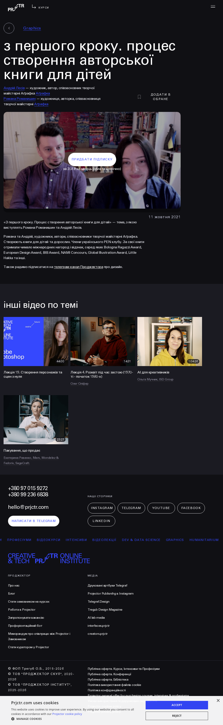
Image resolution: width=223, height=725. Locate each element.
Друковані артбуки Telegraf (107, 585)
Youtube (161, 508)
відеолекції (113, 540)
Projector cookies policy (104, 706)
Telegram (131, 508)
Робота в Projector (21, 610)
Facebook (191, 508)
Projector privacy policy (104, 712)
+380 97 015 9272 (28, 488)
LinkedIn (101, 521)
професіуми (27, 540)
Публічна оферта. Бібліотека (108, 679)
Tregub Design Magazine (105, 610)
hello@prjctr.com (28, 507)
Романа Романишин (19, 98)
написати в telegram (34, 521)
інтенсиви (84, 540)
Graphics (32, 28)
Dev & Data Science (149, 540)
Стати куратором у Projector (28, 647)
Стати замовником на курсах (28, 601)
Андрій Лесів (14, 88)
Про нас (14, 585)
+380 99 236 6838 (28, 494)
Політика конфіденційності (107, 690)
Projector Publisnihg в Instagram (111, 593)
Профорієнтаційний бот (25, 626)
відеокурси (57, 540)
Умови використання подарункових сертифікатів (122, 701)
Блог (11, 593)
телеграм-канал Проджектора (78, 267)
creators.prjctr (98, 634)
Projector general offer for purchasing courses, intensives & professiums (138, 696)
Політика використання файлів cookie (114, 685)
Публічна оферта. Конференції (109, 674)
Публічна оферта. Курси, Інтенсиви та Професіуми (123, 669)
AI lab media (96, 618)
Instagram (102, 508)
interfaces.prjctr (99, 626)
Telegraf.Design (98, 601)
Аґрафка (43, 93)
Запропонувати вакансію (26, 618)
